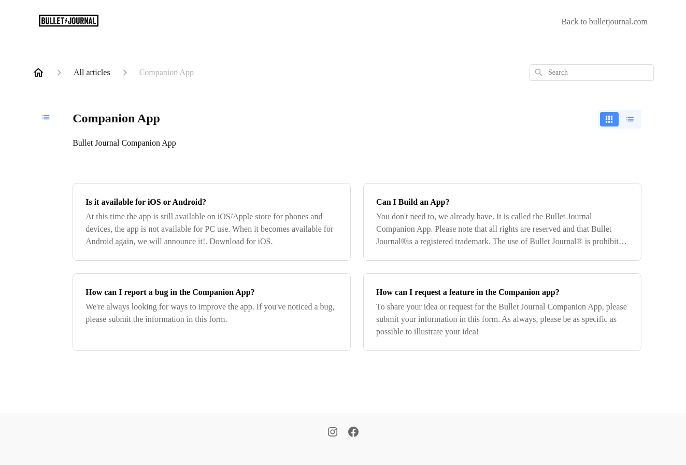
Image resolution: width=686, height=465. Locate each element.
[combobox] (592, 72)
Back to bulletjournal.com (604, 21)
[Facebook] (353, 433)
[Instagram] (332, 433)
